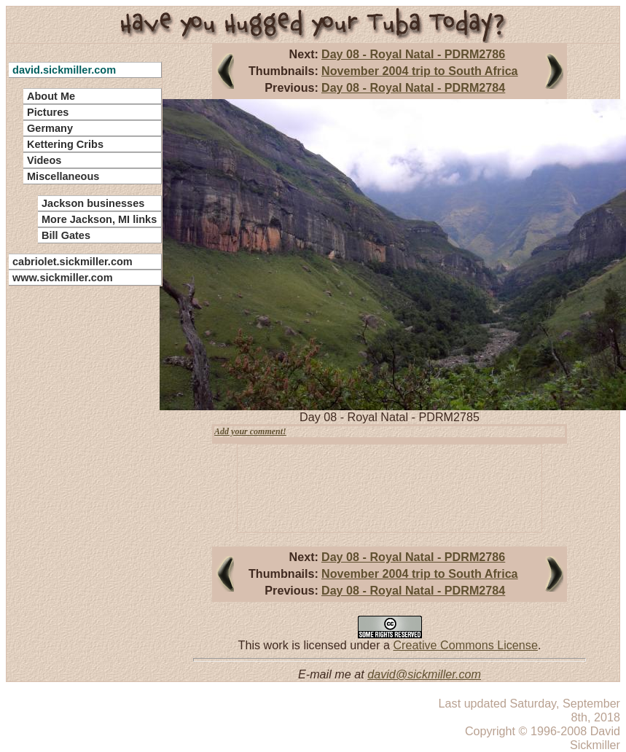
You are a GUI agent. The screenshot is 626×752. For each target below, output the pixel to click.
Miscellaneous (63, 176)
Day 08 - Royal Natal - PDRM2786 (413, 53)
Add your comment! (250, 431)
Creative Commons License (465, 644)
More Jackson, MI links (99, 219)
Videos (44, 160)
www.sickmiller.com (62, 277)
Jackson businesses (93, 203)
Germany (50, 128)
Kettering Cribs (65, 144)
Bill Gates (66, 235)
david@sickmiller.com (424, 674)
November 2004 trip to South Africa (419, 70)
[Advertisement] (76, 510)
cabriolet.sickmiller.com (72, 261)
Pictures (48, 112)
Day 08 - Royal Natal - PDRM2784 (413, 87)
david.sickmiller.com (64, 70)
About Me (51, 96)
